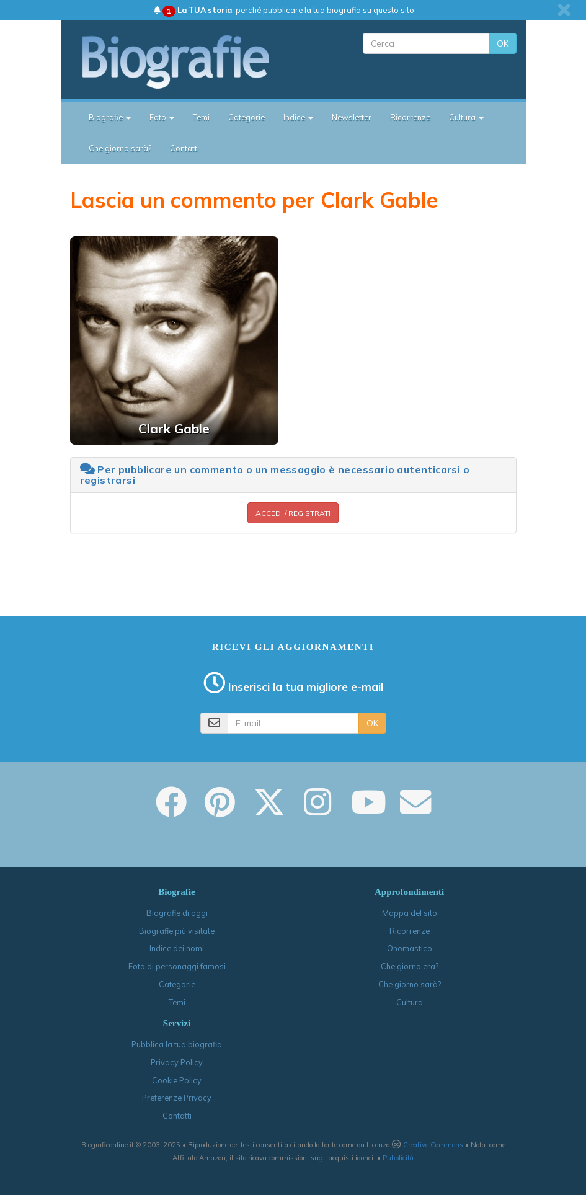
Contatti (184, 148)
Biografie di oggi (177, 913)
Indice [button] (298, 117)
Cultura (409, 1002)
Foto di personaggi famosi (177, 966)
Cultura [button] (466, 117)
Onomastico (409, 948)
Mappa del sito (409, 913)
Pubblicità (398, 1157)
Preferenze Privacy (176, 1098)
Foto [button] (161, 117)
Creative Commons (433, 1144)
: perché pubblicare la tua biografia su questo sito (284, 10)
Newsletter (351, 117)
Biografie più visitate (177, 931)
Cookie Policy (177, 1080)
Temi (201, 117)
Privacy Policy (177, 1062)
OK (502, 43)
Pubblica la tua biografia (176, 1044)
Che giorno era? (409, 966)
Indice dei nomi (176, 948)
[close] (564, 10)
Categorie (246, 117)
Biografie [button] (110, 117)
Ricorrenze (410, 117)
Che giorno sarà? (120, 148)
